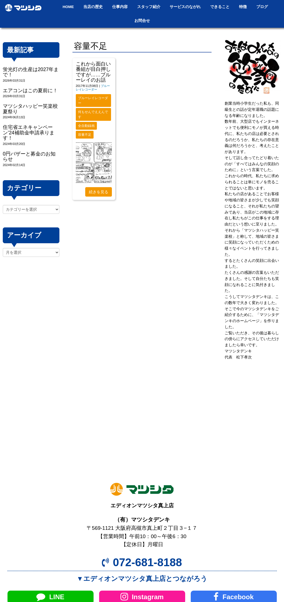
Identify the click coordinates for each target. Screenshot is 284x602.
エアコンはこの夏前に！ (30, 90)
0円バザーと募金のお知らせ (29, 156)
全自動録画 (86, 126)
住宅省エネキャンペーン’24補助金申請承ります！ (28, 132)
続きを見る (98, 192)
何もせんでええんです (93, 114)
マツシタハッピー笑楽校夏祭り (30, 108)
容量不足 (84, 135)
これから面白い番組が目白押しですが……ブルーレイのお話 (93, 72)
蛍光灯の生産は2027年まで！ (31, 72)
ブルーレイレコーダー (93, 87)
